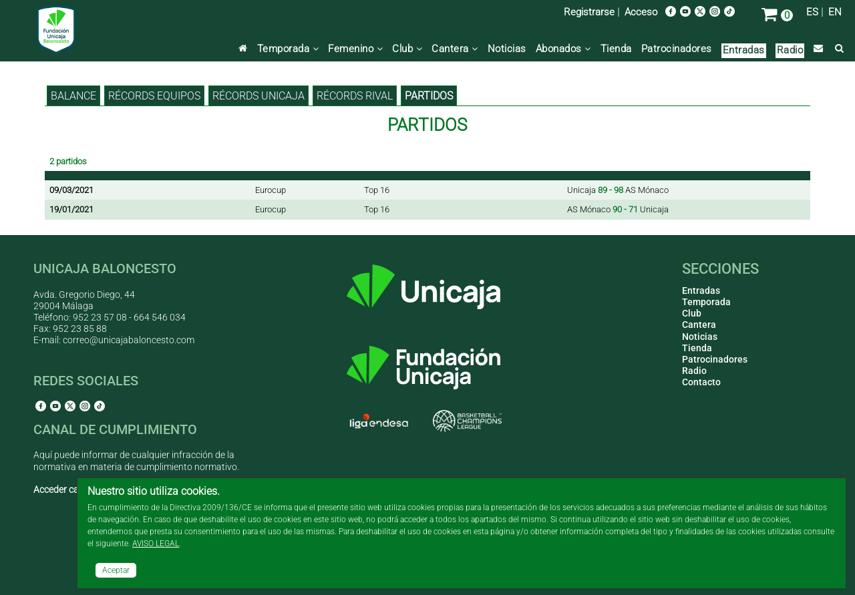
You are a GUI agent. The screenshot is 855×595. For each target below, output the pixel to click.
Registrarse (589, 12)
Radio (790, 50)
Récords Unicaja (258, 95)
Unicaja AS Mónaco (618, 190)
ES (812, 12)
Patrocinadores (676, 49)
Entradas (744, 50)
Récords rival (355, 95)
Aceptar (116, 570)
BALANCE (73, 95)
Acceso (641, 12)
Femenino (355, 49)
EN (835, 12)
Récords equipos (154, 95)
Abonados (563, 49)
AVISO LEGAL (155, 543)
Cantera (455, 49)
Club (407, 49)
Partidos (429, 95)
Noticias (507, 49)
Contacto (701, 382)
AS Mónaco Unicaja (618, 209)
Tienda (616, 49)
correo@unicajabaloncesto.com (128, 340)
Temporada (288, 49)
